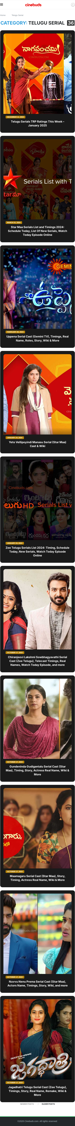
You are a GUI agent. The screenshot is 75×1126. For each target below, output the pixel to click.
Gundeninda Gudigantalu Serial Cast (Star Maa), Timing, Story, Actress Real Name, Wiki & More (37, 770)
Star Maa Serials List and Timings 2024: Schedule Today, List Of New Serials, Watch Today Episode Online (37, 230)
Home (3, 15)
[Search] (67, 4)
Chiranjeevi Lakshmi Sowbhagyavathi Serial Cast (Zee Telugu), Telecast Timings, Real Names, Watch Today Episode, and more (37, 660)
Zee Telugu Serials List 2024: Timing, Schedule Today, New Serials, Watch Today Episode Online (37, 551)
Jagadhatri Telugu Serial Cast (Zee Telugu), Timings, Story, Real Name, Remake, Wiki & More (37, 1091)
